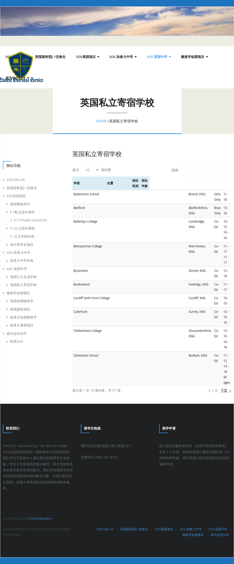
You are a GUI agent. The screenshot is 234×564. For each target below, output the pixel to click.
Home (101, 121)
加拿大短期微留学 (23, 317)
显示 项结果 (91, 169)
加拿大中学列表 (21, 260)
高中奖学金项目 (21, 244)
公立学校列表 (24, 236)
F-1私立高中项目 (22, 212)
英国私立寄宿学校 (23, 284)
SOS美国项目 (16, 195)
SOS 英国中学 (16, 268)
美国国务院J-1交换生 (21, 188)
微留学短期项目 (18, 293)
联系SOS (16, 341)
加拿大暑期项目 (21, 325)
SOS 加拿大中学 (18, 252)
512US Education (40, 518)
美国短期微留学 (21, 301)
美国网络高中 (20, 204)
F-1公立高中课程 (22, 228)
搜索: (201, 170)
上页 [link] (214, 390)
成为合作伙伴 (16, 333)
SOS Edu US (15, 179)
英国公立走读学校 (23, 276)
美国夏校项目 (20, 309)
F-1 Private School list (30, 220)
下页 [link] (224, 390)
